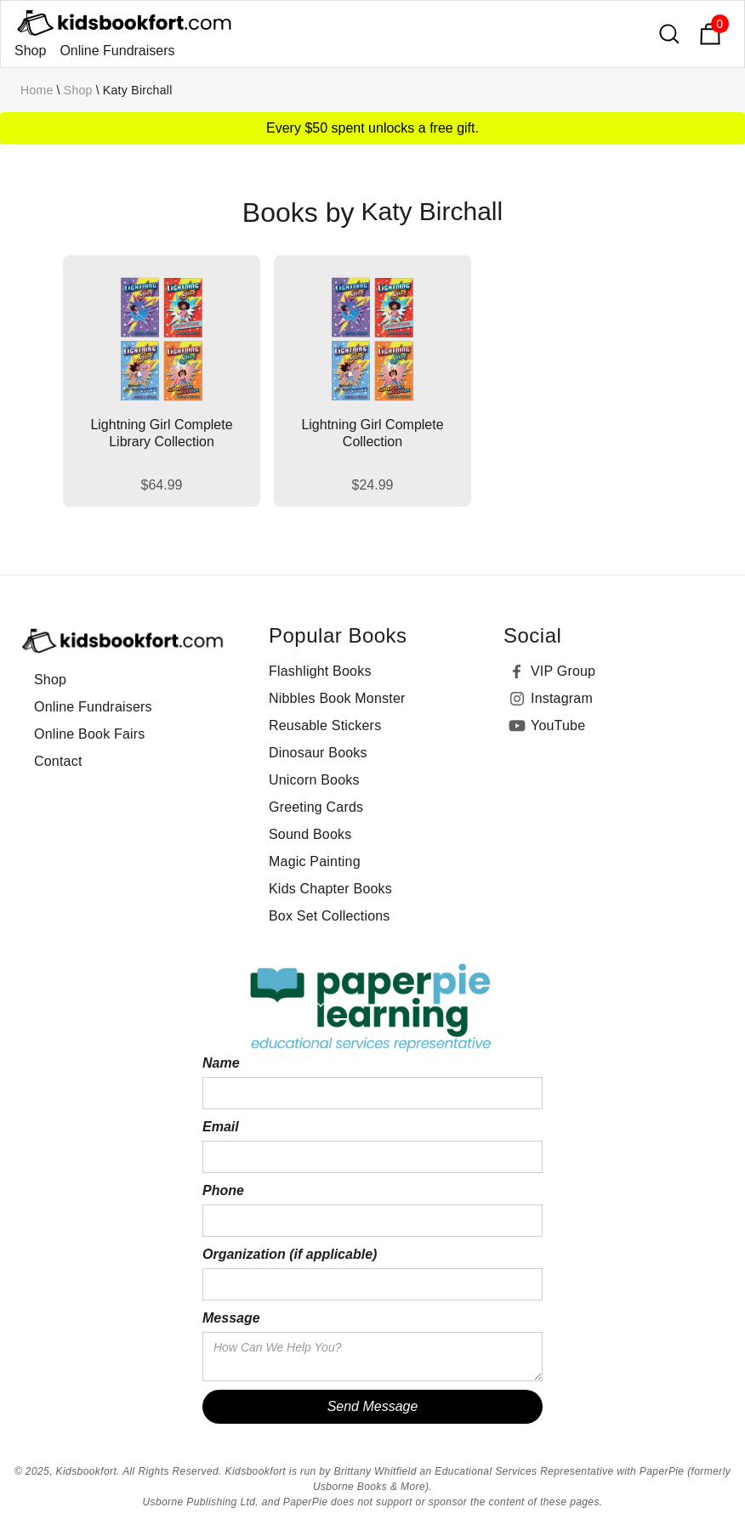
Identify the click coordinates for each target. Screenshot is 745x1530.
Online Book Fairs (89, 734)
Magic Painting (315, 861)
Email (220, 1126)
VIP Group (563, 671)
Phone (223, 1190)
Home (37, 90)
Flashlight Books (320, 671)
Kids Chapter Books (330, 888)
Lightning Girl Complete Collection (372, 433)
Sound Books (310, 834)
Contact (58, 761)
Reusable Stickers (325, 725)
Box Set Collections (329, 916)
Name (221, 1063)
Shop (30, 50)
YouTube (558, 725)
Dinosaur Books (318, 752)
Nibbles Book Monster (337, 698)
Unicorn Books (314, 780)
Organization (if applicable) (289, 1254)
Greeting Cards (316, 807)
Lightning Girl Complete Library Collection (161, 433)
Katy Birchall (138, 90)
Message (231, 1318)
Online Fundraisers (117, 50)
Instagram (562, 698)
